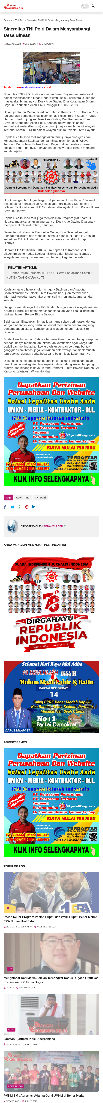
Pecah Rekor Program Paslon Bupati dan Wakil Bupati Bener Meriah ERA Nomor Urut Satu (50, 919)
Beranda (8, 20)
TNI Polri (19, 20)
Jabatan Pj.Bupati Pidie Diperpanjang (29, 1039)
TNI (10, 969)
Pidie (11, 1030)
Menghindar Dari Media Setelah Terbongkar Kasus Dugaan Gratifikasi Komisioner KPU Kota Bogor (51, 980)
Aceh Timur (23, 497)
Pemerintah (15, 1086)
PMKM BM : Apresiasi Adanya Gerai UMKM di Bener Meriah (44, 1095)
